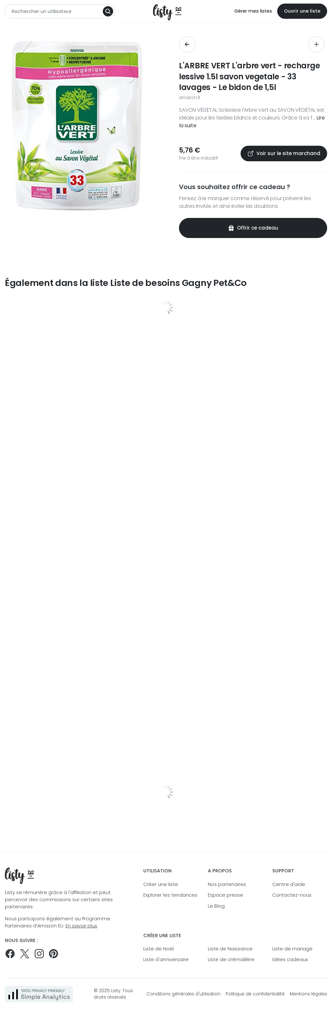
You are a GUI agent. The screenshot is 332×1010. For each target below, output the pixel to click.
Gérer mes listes (253, 11)
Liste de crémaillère (231, 959)
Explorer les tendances (170, 895)
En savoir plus (81, 926)
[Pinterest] (53, 953)
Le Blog (216, 906)
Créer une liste (160, 884)
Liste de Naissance (230, 949)
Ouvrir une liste (302, 11)
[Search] (108, 11)
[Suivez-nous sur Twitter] (24, 953)
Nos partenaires (227, 884)
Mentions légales (308, 994)
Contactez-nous (292, 895)
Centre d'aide (288, 884)
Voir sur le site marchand (283, 153)
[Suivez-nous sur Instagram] (39, 953)
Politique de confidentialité (255, 994)
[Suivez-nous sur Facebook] (10, 953)
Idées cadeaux (290, 959)
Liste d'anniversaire (166, 959)
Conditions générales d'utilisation (183, 994)
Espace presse (225, 895)
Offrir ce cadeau (253, 227)
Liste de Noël (158, 949)
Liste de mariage (292, 949)
